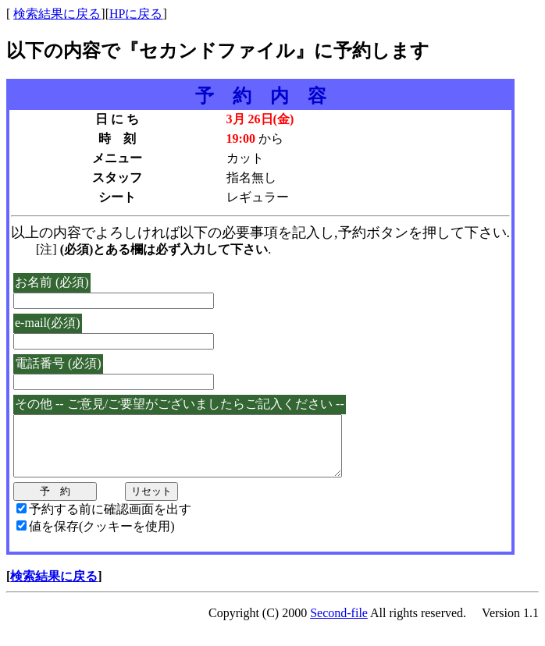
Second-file (339, 624)
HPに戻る (135, 13)
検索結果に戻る (57, 13)
